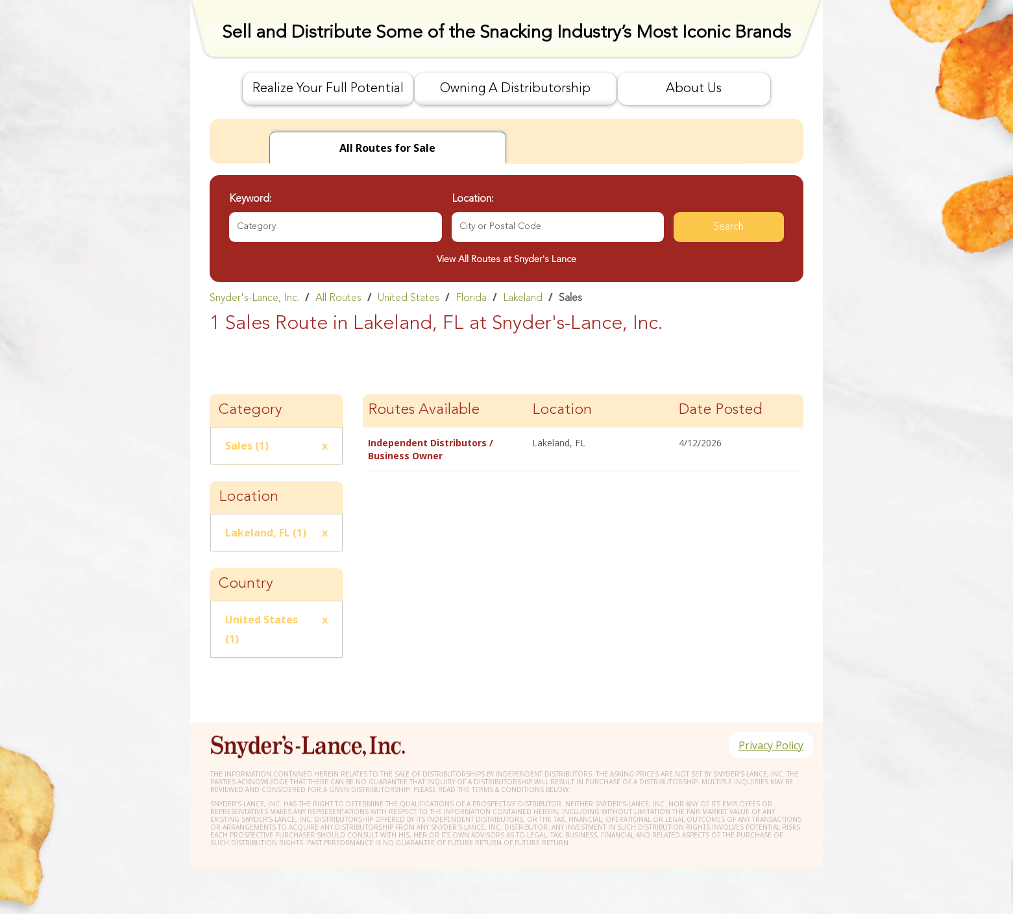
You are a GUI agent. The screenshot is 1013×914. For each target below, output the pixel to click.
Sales (570, 298)
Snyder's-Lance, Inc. (254, 298)
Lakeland (523, 298)
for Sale (387, 148)
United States (408, 298)
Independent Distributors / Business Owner (430, 449)
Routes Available (424, 410)
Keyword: (250, 199)
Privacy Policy (770, 746)
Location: (472, 199)
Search (728, 227)
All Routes (338, 298)
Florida (471, 298)
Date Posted (721, 410)
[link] (506, 297)
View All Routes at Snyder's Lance (506, 259)
